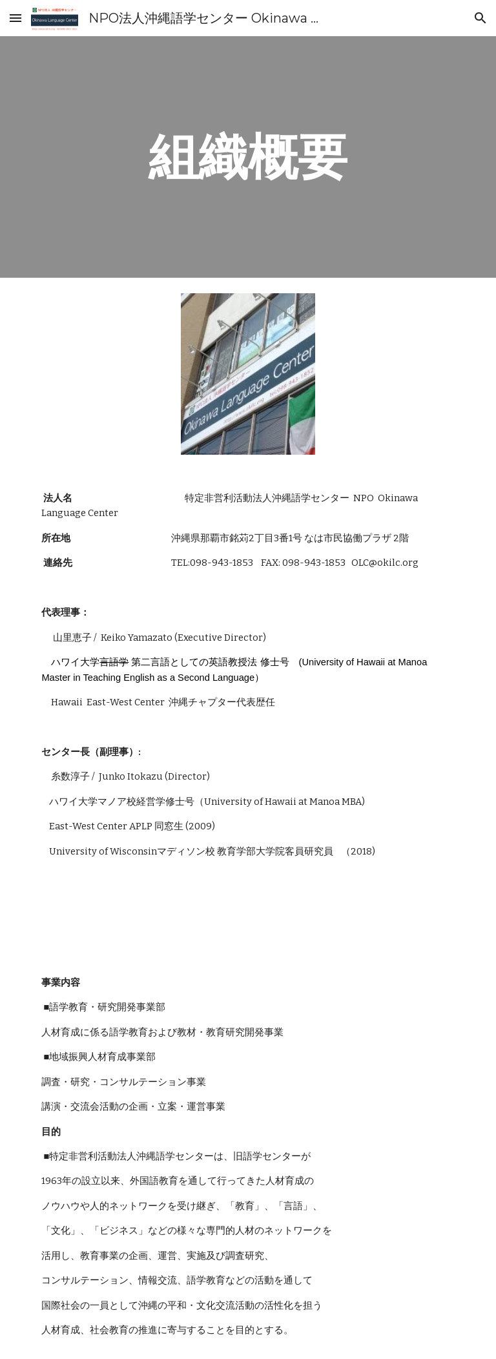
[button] (15, 18)
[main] (247, 157)
